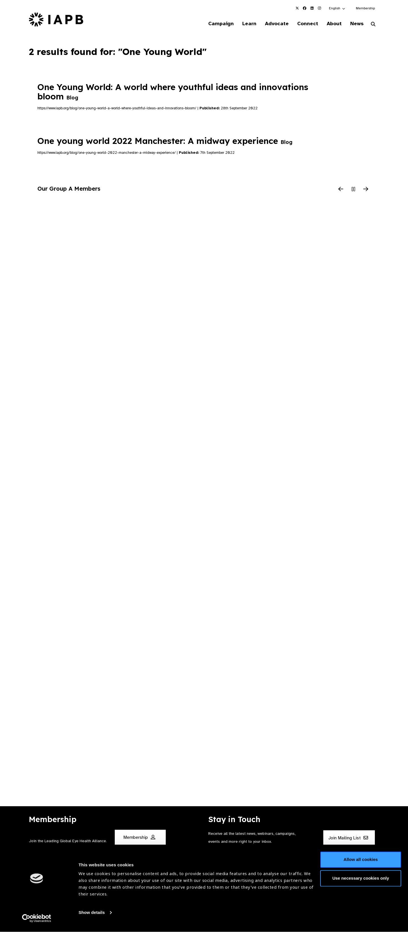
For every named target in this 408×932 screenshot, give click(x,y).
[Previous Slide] (341, 190)
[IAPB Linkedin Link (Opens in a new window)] (311, 8)
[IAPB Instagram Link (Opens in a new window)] (319, 8)
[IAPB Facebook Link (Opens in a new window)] (304, 8)
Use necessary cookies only (360, 880)
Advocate (272, 24)
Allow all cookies (361, 862)
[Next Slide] (366, 190)
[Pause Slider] (353, 190)
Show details (91, 915)
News (355, 24)
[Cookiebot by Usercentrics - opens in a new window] (36, 921)
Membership (365, 8)
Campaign (214, 24)
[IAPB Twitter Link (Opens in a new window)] (297, 8)
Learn (244, 24)
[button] (337, 8)
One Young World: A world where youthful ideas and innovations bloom (172, 92)
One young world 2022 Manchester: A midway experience (164, 141)
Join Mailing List (348, 838)
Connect (304, 24)
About (331, 24)
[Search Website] (373, 25)
